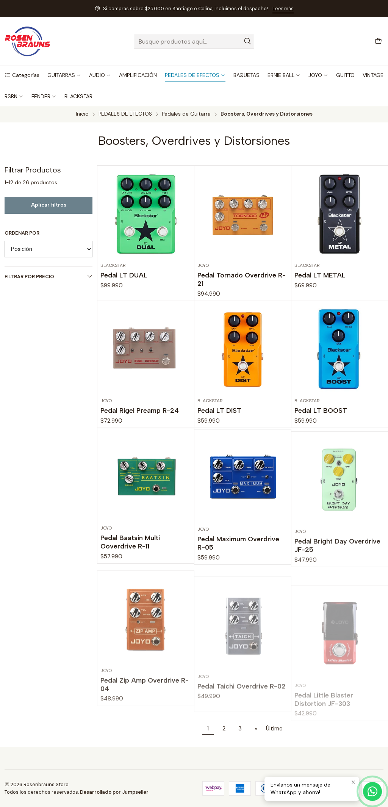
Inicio (82, 114)
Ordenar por (22, 233)
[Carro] (378, 41)
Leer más (283, 8)
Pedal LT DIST (219, 443)
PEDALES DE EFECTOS (125, 114)
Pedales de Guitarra (186, 114)
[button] (22, 75)
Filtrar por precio (48, 276)
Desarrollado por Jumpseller (114, 792)
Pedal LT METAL (319, 275)
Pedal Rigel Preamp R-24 (139, 433)
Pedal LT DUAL (123, 275)
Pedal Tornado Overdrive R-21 (241, 279)
